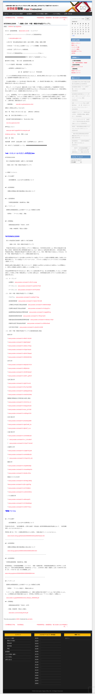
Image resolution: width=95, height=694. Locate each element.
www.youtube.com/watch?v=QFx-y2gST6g (19, 484)
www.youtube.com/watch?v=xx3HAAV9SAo (20, 492)
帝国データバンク (76, 70)
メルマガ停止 (56, 13)
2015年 (37, 659)
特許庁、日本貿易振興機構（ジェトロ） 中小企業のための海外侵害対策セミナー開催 (81, 150)
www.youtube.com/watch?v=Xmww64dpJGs (20, 469)
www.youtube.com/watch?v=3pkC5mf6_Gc (20, 424)
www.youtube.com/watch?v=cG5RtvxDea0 (38, 323)
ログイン (67, 638)
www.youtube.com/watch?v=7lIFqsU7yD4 (34, 316)
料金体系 (9, 643)
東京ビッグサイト (76, 43)
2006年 (37, 683)
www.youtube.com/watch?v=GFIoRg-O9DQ (20, 480)
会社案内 (29, 13)
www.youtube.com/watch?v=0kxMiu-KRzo (20, 473)
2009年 (18, 619)
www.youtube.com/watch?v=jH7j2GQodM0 (20, 420)
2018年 (37, 651)
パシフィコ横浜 (75, 49)
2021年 (37, 643)
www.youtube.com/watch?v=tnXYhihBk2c (20, 488)
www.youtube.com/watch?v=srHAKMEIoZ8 (20, 435)
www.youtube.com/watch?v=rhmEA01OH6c (20, 394)
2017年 (37, 654)
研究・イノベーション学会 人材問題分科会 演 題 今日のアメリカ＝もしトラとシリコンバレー (81, 105)
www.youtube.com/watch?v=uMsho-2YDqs (20, 346)
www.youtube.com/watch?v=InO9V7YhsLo (20, 507)
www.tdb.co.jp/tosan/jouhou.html (24, 104)
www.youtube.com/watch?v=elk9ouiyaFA (19, 499)
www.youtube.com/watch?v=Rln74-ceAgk (26, 282)
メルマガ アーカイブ (76, 160)
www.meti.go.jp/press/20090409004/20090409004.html (20, 573)
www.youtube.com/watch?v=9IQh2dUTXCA (20, 364)
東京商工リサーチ (76, 72)
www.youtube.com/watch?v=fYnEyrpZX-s (39, 308)
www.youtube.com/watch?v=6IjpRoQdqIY (20, 342)
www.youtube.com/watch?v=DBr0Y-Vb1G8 (20, 338)
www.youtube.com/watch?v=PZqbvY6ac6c (20, 349)
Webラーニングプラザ (77, 66)
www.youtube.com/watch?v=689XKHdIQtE (39, 304)
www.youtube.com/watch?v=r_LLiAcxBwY (20, 439)
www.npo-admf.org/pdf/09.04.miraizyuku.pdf (18, 130)
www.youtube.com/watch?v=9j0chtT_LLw (20, 428)
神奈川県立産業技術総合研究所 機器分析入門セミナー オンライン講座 (80, 135)
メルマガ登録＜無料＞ (42, 13)
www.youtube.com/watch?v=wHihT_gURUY (20, 376)
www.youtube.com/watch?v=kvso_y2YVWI (20, 409)
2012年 (37, 667)
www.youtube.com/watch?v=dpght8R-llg (40, 312)
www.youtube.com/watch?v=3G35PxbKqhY (20, 372)
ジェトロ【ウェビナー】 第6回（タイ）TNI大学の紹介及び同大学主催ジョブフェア (80, 121)
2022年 (37, 641)
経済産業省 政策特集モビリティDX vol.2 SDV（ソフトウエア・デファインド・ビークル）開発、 (81, 96)
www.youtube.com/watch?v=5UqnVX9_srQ (20, 458)
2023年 (37, 638)
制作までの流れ (11, 640)
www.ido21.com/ (24, 31)
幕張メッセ (74, 45)
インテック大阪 (75, 47)
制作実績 (9, 646)
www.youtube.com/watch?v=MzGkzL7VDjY (42, 319)
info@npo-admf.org (10, 134)
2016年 (37, 656)
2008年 (37, 678)
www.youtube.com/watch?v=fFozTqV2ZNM (20, 387)
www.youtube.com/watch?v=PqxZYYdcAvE (20, 443)
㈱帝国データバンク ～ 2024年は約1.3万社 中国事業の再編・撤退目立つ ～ (81, 114)
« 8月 (73, 35)
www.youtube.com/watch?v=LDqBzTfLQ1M (20, 450)
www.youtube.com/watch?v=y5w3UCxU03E (31, 327)
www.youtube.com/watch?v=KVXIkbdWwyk (20, 503)
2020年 (37, 646)
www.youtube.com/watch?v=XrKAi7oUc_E (20, 402)
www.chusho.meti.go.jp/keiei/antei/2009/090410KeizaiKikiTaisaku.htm (26, 535)
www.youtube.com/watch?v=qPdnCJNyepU (20, 353)
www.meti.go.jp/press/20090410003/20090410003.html (22, 550)
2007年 (37, 680)
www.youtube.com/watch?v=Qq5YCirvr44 (20, 383)
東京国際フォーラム (77, 51)
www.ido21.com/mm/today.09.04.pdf (18, 612)
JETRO (73, 53)
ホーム (6, 13)
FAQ (8, 648)
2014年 (37, 662)
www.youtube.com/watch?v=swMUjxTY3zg (27, 297)
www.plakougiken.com (15, 38)
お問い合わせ (68, 13)
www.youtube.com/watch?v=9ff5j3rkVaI (19, 368)
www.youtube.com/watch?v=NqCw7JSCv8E (30, 301)
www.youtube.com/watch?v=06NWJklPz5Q (20, 357)
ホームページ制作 (17, 13)
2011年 (37, 670)
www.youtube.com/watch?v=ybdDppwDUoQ (20, 391)
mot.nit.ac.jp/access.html (12, 123)
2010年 (37, 672)
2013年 (37, 664)
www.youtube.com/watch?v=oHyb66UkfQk (20, 465)
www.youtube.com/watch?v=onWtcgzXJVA (20, 413)
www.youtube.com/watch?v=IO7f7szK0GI (29, 289)
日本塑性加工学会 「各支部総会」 (14, 17)
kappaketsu (18, 26)
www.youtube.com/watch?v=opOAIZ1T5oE (29, 286)
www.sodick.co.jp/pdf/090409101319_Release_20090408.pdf (22, 597)
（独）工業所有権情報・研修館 (79, 62)
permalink (30, 619)
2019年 (37, 648)
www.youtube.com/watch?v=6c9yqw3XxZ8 (20, 405)
